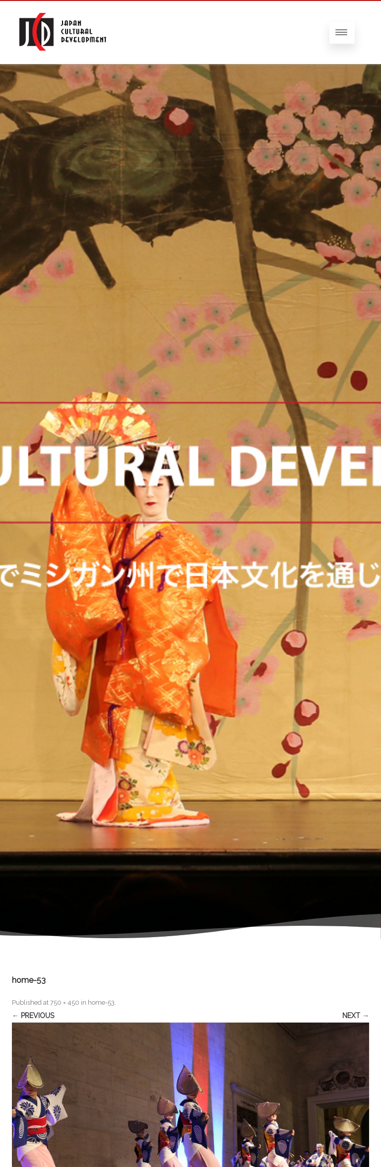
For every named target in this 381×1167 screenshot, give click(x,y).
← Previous (33, 1016)
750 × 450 (64, 1002)
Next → (355, 1016)
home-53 (101, 1002)
